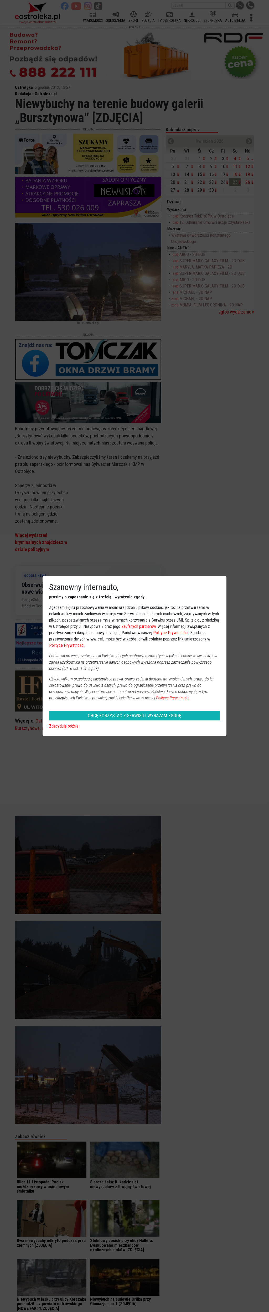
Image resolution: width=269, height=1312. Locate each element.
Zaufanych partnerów (138, 626)
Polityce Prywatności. (173, 697)
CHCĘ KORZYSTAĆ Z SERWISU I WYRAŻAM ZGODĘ (134, 715)
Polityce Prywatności (170, 632)
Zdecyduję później (64, 726)
